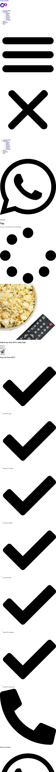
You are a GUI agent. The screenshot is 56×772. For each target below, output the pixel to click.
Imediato (8, 13)
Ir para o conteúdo (4, 0)
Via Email (8, 19)
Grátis (7, 14)
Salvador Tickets (7, 10)
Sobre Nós (5, 22)
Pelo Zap (8, 17)
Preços (4, 21)
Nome (1, 345)
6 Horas (7, 18)
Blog (4, 23)
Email (1, 347)
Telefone (2, 348)
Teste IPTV (5, 12)
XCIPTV (8, 16)
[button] (28, 82)
